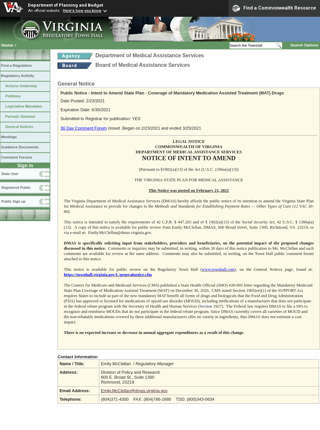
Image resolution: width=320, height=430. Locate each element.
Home (7, 45)
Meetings (9, 137)
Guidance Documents (19, 147)
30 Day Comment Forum (84, 128)
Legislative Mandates (23, 106)
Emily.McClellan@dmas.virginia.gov (134, 390)
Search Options (304, 45)
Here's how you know (82, 10)
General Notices (19, 127)
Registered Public (16, 188)
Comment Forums (16, 157)
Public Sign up (13, 201)
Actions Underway (21, 86)
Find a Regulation (16, 65)
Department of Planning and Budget (65, 5)
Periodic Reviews (20, 116)
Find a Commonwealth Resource (274, 8)
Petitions (13, 96)
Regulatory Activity (17, 76)
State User (9, 174)
